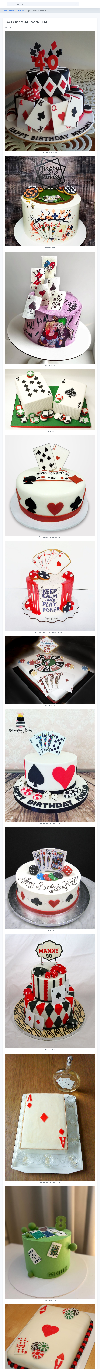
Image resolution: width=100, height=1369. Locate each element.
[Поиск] (40, 4)
